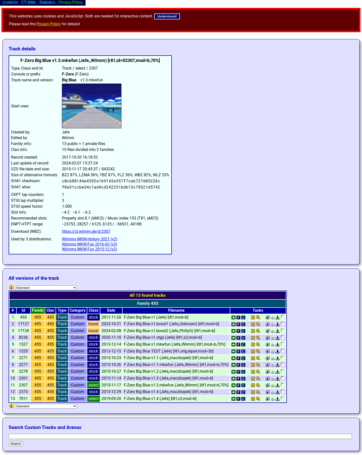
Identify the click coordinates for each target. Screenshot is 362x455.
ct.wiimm (10, 2)
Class (93, 310)
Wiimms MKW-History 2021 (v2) (89, 239)
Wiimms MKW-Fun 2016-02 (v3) (89, 244)
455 (37, 317)
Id (23, 310)
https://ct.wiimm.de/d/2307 (86, 231)
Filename (176, 310)
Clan (50, 310)
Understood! (167, 16)
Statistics (47, 2)
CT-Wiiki (28, 2)
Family (38, 310)
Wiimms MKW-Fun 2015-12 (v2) (89, 249)
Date (111, 310)
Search (16, 443)
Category (78, 310)
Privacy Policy (48, 24)
